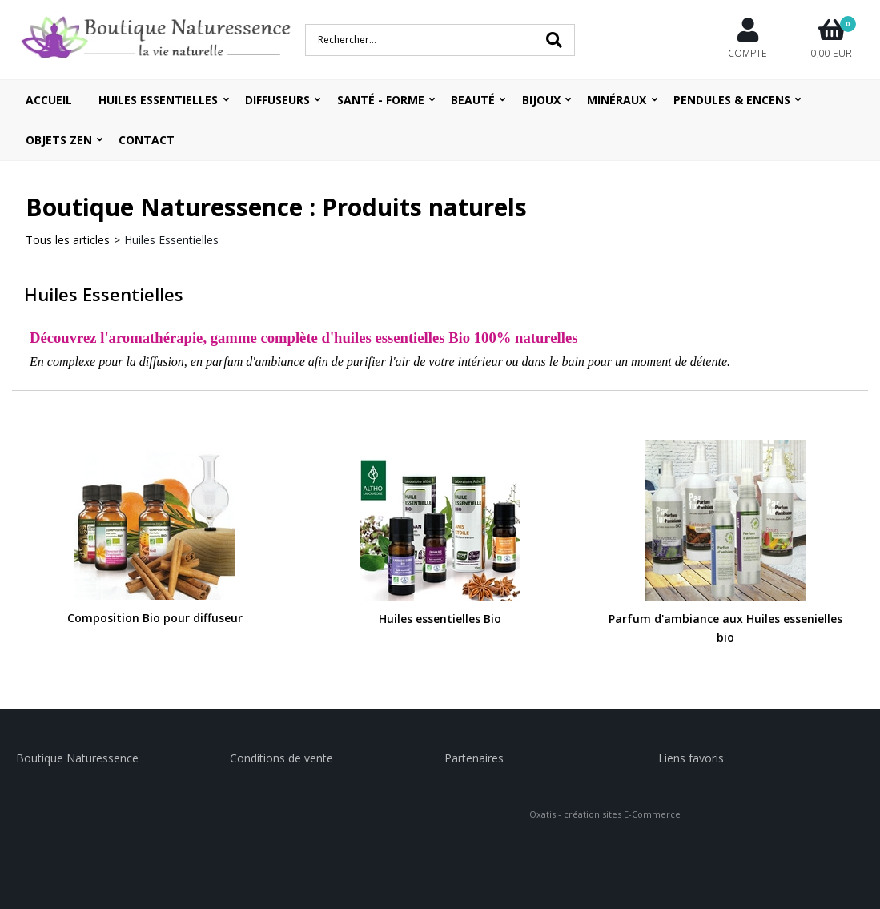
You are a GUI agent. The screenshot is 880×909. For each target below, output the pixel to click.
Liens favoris (691, 758)
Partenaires (474, 758)
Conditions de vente (281, 758)
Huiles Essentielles (171, 239)
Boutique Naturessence (77, 758)
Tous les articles (68, 239)
